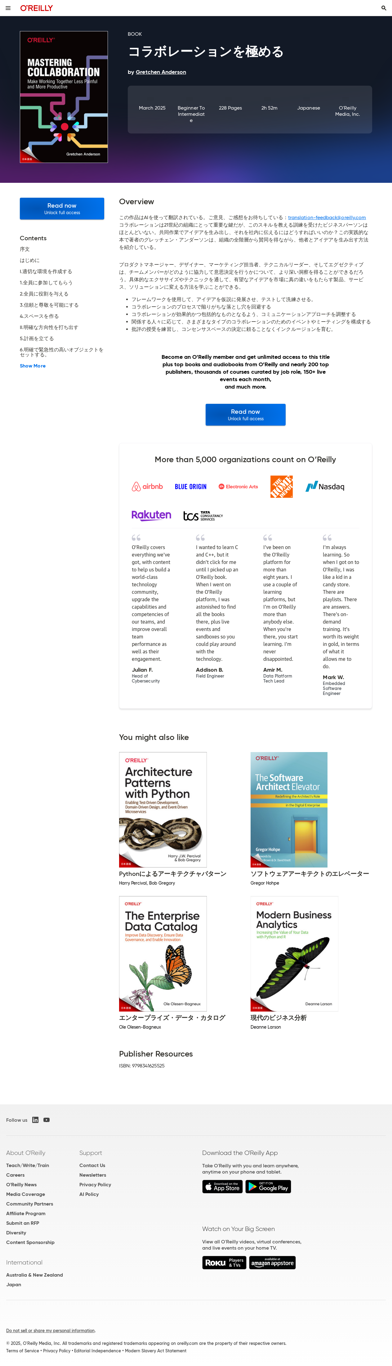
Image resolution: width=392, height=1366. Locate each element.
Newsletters (92, 1175)
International (24, 1262)
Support (90, 1152)
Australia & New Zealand (34, 1275)
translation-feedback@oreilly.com (327, 217)
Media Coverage (25, 1194)
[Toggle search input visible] (383, 8)
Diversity (16, 1232)
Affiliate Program (26, 1213)
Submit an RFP (22, 1223)
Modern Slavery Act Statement (155, 1351)
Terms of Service (22, 1351)
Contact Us (92, 1165)
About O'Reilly (25, 1152)
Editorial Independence (97, 1351)
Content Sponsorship (30, 1242)
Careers (15, 1175)
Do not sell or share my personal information (50, 1330)
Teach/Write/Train (27, 1165)
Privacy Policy (95, 1184)
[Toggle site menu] (8, 8)
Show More (33, 365)
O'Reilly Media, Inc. (347, 111)
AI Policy (89, 1194)
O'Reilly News (21, 1184)
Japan (13, 1284)
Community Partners (29, 1204)
